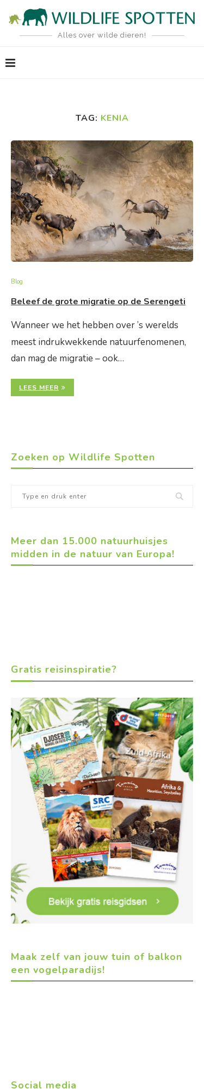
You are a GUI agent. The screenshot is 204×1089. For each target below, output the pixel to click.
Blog (17, 281)
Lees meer (42, 387)
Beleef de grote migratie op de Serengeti (98, 301)
